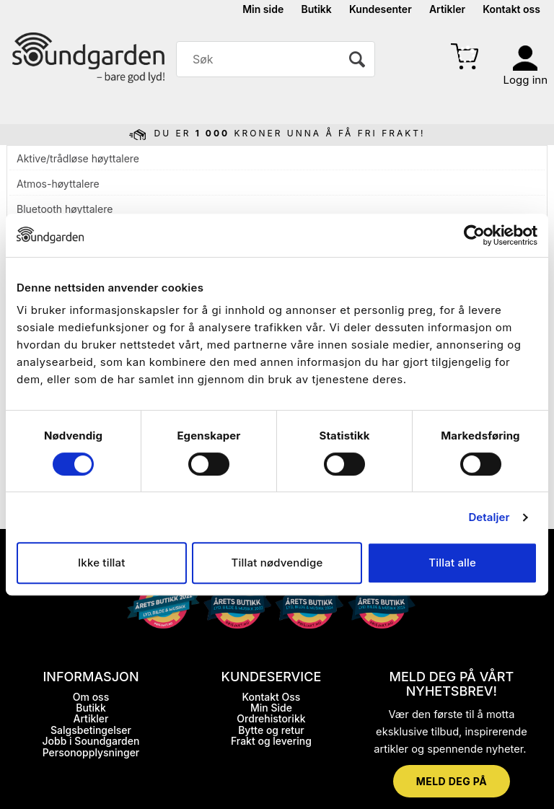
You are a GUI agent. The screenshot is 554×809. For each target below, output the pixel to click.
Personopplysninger (91, 752)
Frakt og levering (271, 741)
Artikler (447, 9)
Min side (262, 9)
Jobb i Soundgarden (91, 741)
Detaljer (488, 517)
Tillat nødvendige (277, 562)
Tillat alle (452, 562)
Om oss (91, 697)
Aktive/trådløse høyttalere (78, 158)
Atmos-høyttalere (58, 184)
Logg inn (526, 80)
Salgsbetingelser (90, 730)
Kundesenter (380, 9)
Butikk (316, 9)
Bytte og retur (271, 730)
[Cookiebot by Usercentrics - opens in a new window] (474, 235)
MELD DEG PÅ (451, 781)
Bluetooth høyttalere (65, 209)
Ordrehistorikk (271, 718)
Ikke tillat (102, 562)
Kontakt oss (511, 9)
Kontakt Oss (271, 697)
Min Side (271, 707)
